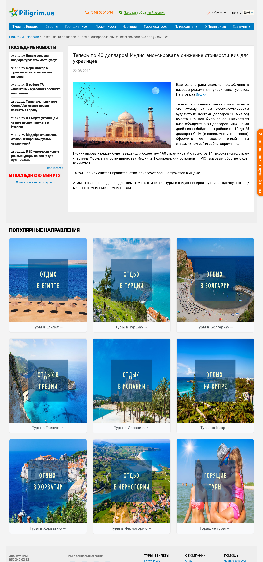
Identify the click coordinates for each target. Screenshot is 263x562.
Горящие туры (76, 26)
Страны (52, 26)
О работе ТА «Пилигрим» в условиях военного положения (35, 89)
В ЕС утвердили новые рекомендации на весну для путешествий (35, 156)
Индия (201, 94)
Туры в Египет (46, 327)
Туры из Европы (25, 26)
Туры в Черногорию (129, 528)
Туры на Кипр (212, 427)
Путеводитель (185, 26)
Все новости (55, 168)
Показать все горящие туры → (36, 182)
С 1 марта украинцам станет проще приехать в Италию (34, 122)
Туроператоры (155, 26)
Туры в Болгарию (213, 327)
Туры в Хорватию (46, 528)
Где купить (242, 26)
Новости (33, 37)
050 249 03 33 (19, 560)
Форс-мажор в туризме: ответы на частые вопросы (31, 72)
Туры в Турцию (129, 327)
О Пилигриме (215, 26)
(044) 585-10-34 (99, 12)
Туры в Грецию (46, 427)
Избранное (218, 12)
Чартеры (129, 26)
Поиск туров (105, 26)
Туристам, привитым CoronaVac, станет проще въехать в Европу (34, 106)
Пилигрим (16, 37)
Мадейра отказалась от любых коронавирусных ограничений (34, 139)
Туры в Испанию (129, 427)
